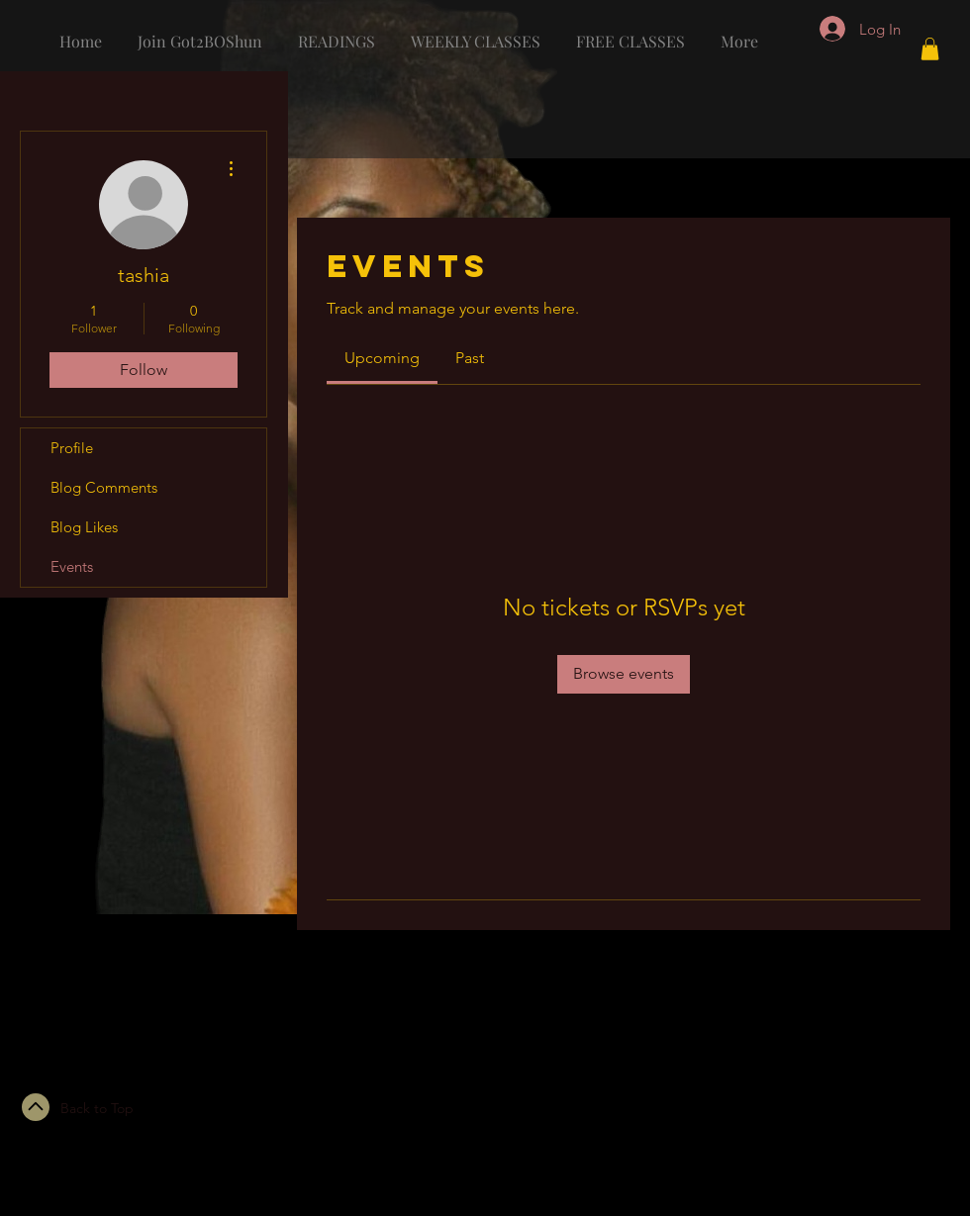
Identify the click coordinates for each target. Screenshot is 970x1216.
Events (71, 566)
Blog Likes (84, 526)
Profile (71, 447)
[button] (930, 49)
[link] (382, 357)
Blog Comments (103, 487)
